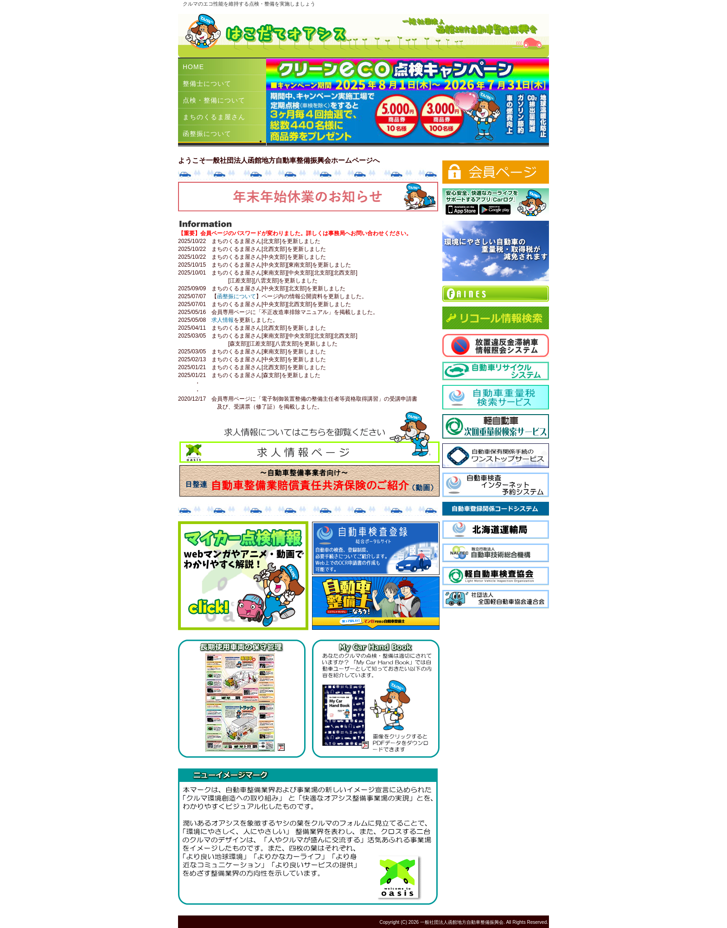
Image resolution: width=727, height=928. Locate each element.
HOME (193, 66)
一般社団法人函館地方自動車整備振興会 (462, 922)
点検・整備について (214, 100)
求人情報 (222, 320)
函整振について (207, 133)
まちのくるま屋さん (214, 117)
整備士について (207, 83)
